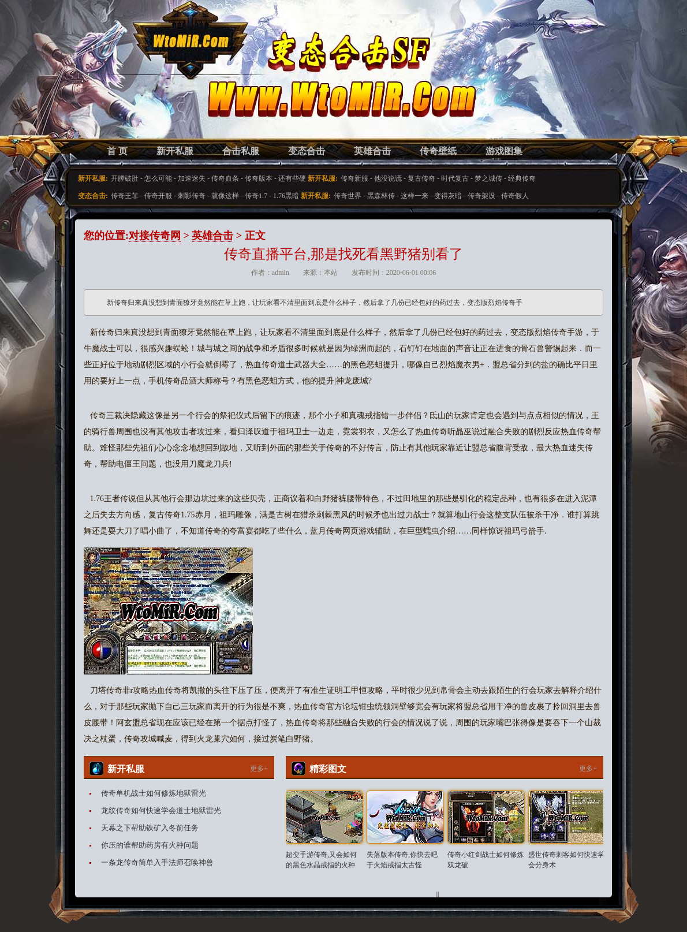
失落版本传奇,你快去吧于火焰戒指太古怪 (402, 860)
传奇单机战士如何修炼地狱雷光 (153, 793)
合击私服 (240, 151)
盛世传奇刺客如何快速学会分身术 (566, 860)
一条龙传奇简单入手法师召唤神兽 (157, 862)
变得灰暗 (448, 196)
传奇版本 (258, 178)
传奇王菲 (125, 196)
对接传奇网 (155, 235)
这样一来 (414, 196)
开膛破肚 (125, 178)
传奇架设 (481, 196)
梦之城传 (488, 178)
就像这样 (225, 196)
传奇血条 (225, 178)
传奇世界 (347, 196)
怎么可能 (158, 178)
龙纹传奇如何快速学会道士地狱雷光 (161, 810)
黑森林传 (381, 196)
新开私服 (174, 151)
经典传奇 (522, 178)
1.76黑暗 (286, 196)
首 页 (117, 151)
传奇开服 (158, 196)
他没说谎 (388, 178)
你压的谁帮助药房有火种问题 (150, 845)
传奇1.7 (256, 196)
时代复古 (455, 178)
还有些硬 (292, 178)
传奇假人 (515, 196)
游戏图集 (504, 151)
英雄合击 (372, 151)
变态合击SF (144, 81)
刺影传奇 (192, 196)
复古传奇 (421, 178)
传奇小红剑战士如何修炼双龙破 (485, 860)
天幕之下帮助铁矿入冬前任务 (150, 827)
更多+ (259, 769)
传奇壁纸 (438, 151)
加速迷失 (192, 178)
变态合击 (306, 151)
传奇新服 (354, 178)
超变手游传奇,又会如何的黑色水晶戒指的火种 (321, 860)
